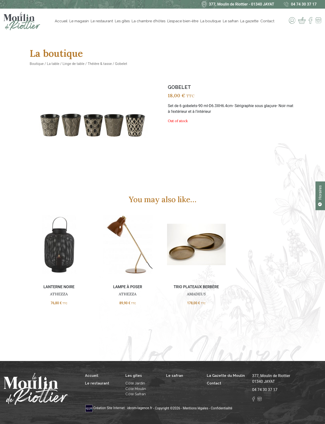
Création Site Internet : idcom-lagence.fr (119, 408)
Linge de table (73, 64)
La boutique (210, 21)
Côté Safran (135, 394)
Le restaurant (102, 21)
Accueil (61, 21)
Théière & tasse (100, 64)
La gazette (249, 21)
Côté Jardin (135, 383)
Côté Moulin (135, 389)
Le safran (230, 21)
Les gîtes (122, 21)
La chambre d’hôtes (148, 21)
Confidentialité (221, 408)
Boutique (37, 64)
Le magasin (79, 21)
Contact (267, 21)
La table (53, 64)
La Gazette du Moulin (226, 375)
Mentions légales (195, 408)
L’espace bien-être (182, 21)
